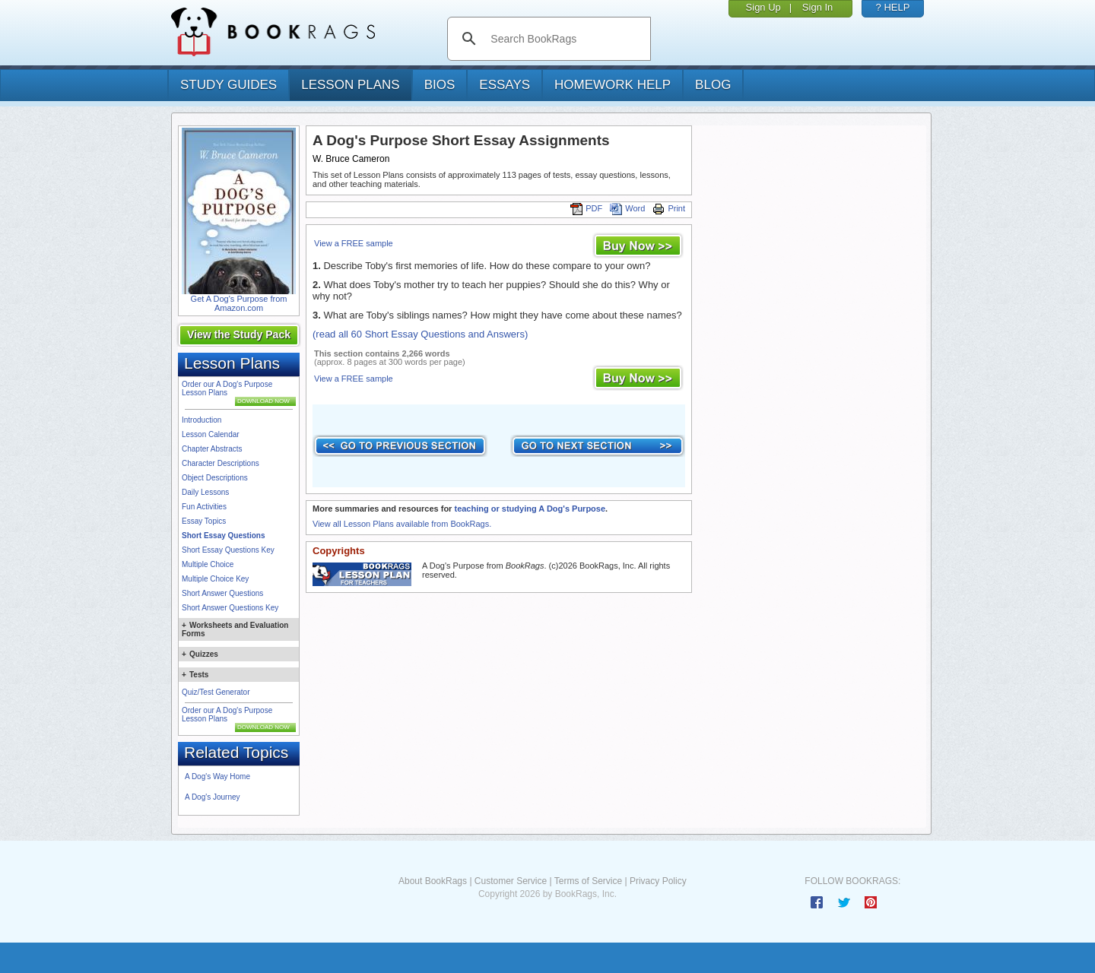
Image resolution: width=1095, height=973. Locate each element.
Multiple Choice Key (215, 579)
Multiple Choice (207, 564)
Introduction (201, 420)
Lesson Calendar (211, 434)
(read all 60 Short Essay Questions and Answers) (420, 334)
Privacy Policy (658, 881)
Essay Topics (204, 521)
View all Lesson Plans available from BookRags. (402, 523)
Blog (713, 85)
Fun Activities (204, 506)
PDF (586, 208)
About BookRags (432, 881)
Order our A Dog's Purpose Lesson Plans (227, 388)
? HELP (893, 7)
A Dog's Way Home (217, 776)
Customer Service (510, 881)
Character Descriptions (220, 463)
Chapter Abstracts (212, 449)
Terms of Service (588, 881)
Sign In (817, 7)
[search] (564, 39)
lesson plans (350, 85)
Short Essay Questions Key (228, 550)
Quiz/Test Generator (215, 692)
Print (668, 208)
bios (439, 85)
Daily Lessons (205, 492)
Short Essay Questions (223, 535)
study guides (228, 85)
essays (504, 85)
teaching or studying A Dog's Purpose (529, 508)
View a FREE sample (353, 243)
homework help (612, 85)
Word (627, 208)
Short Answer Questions (222, 593)
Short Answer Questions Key (230, 608)
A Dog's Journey (212, 797)
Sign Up (763, 7)
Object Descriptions (215, 478)
